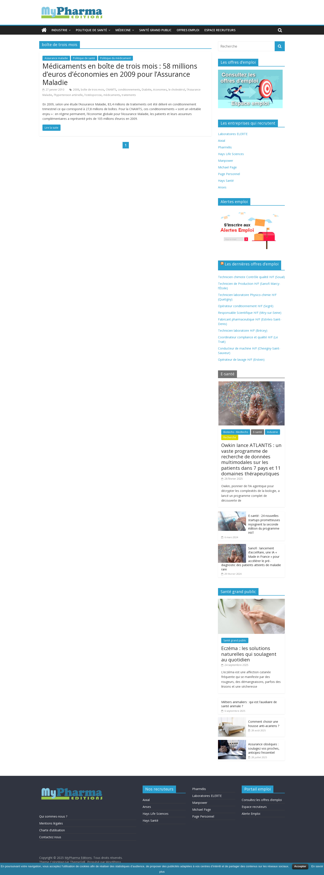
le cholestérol (176, 89)
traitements (129, 95)
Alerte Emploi (251, 814)
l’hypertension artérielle (68, 95)
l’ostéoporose (93, 95)
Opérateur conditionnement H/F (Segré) (245, 306)
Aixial (221, 141)
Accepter (300, 866)
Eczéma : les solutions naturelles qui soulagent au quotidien (248, 654)
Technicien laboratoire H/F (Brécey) (242, 330)
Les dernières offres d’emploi (252, 264)
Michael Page (227, 167)
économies (160, 89)
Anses (222, 187)
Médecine (123, 30)
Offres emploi (188, 30)
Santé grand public (155, 30)
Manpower (225, 161)
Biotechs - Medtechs (235, 432)
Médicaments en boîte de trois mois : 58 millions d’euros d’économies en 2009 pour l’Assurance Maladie (119, 74)
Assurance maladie (56, 58)
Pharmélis (225, 147)
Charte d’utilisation (52, 830)
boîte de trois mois (92, 89)
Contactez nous (50, 837)
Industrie (59, 30)
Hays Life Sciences (231, 154)
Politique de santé (91, 30)
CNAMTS (111, 89)
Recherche (229, 437)
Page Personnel (229, 174)
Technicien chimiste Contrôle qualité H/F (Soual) (251, 277)
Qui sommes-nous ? (53, 816)
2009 (76, 89)
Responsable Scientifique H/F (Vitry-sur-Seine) (249, 313)
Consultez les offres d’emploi (262, 800)
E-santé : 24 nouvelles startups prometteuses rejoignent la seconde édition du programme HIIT (264, 524)
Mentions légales (51, 823)
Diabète (146, 89)
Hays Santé (226, 181)
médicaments (111, 95)
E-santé (257, 432)
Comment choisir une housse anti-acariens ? (263, 723)
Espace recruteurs (219, 30)
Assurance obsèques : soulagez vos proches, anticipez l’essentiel (263, 748)
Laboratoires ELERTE (233, 134)
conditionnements (129, 89)
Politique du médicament (115, 58)
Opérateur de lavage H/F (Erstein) (241, 359)
